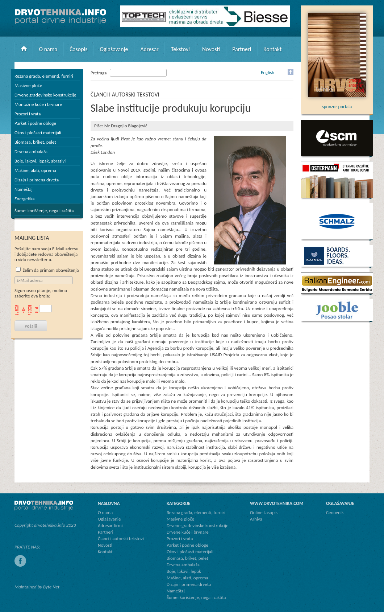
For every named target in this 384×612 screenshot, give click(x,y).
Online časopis (263, 512)
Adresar (149, 49)
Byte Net (51, 587)
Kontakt (272, 49)
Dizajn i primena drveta (36, 179)
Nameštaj (23, 189)
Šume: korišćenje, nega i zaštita (44, 210)
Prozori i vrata (27, 113)
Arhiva (256, 519)
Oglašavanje (114, 49)
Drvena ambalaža (30, 151)
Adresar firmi (110, 525)
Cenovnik (335, 512)
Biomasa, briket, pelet (35, 142)
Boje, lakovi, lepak (184, 571)
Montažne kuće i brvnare (38, 104)
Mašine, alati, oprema (35, 170)
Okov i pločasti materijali (37, 132)
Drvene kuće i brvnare (188, 532)
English (267, 72)
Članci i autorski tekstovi (121, 538)
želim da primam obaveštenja (47, 270)
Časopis (78, 49)
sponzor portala (337, 103)
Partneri (241, 49)
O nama (48, 49)
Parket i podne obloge (35, 123)
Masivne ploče (28, 85)
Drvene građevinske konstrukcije (45, 95)
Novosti (211, 49)
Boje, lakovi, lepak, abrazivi (40, 161)
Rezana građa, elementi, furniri (43, 76)
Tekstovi (180, 49)
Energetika (24, 198)
